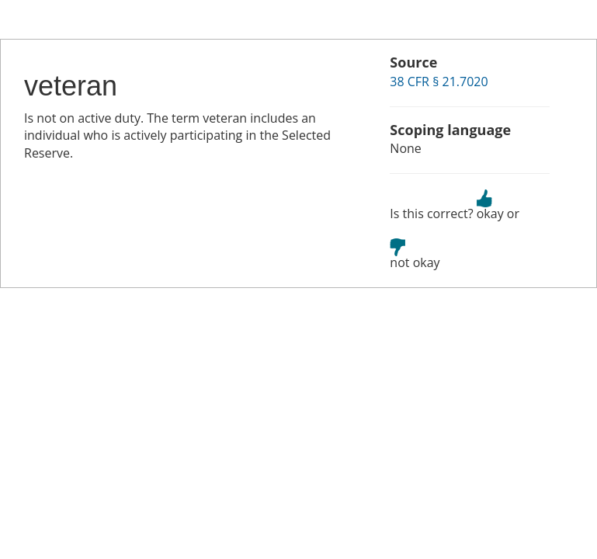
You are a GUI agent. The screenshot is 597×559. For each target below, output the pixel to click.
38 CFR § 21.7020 (439, 81)
